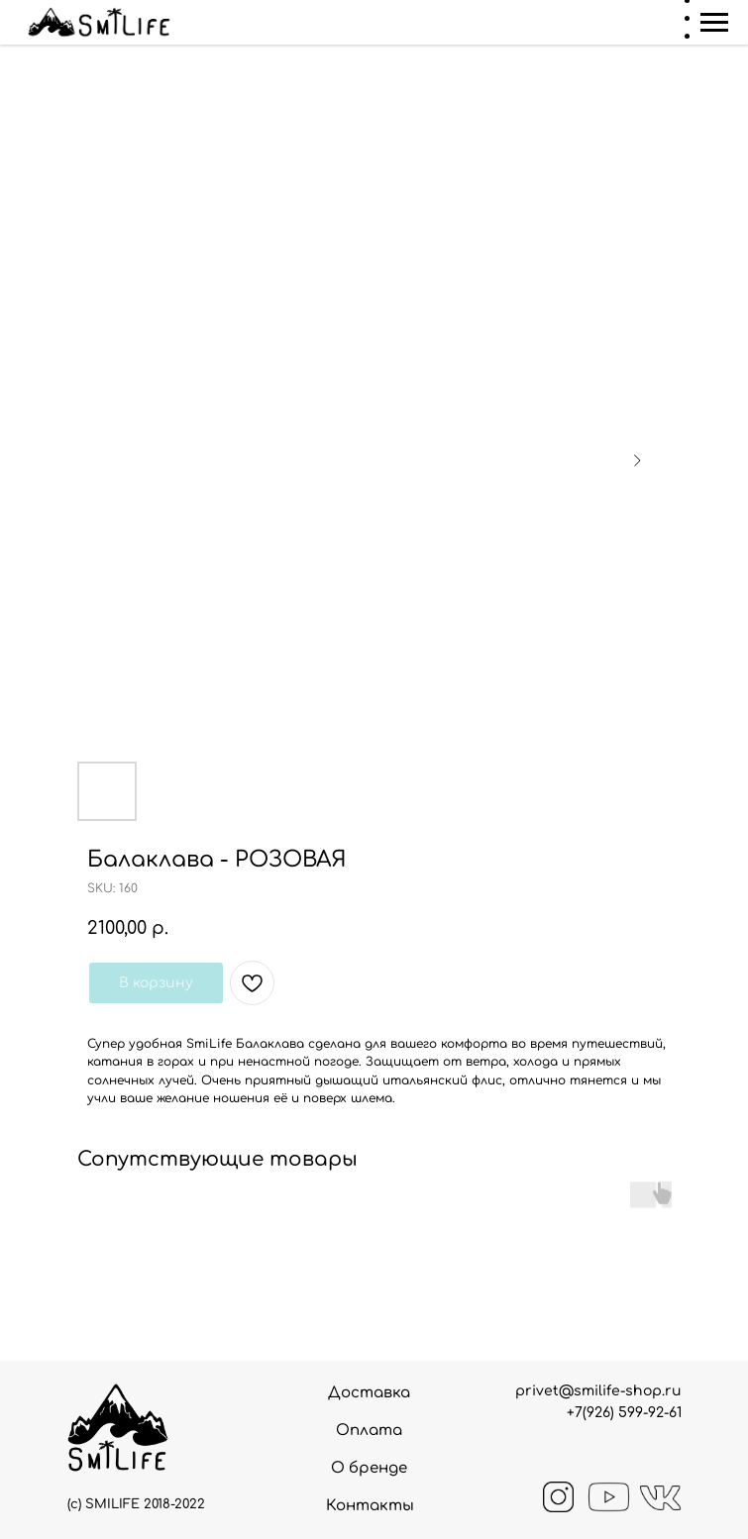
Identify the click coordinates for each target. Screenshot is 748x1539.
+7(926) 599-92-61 (624, 1412)
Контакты (370, 1505)
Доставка (369, 1393)
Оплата (369, 1430)
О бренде (369, 1468)
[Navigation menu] (714, 23)
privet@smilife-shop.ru (598, 1391)
